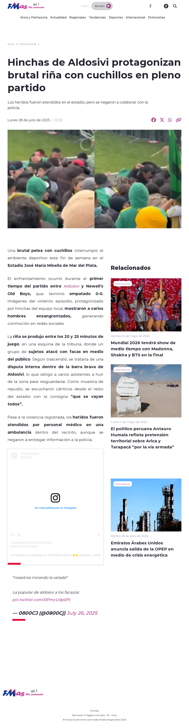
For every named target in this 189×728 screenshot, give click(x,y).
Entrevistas (156, 17)
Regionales (77, 17)
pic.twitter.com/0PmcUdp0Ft (41, 599)
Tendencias (97, 17)
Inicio (11, 44)
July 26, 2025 (82, 613)
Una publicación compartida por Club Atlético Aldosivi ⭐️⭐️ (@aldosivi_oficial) (55, 555)
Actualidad (58, 17)
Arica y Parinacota (33, 17)
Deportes (116, 17)
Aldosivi (71, 286)
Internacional (135, 17)
